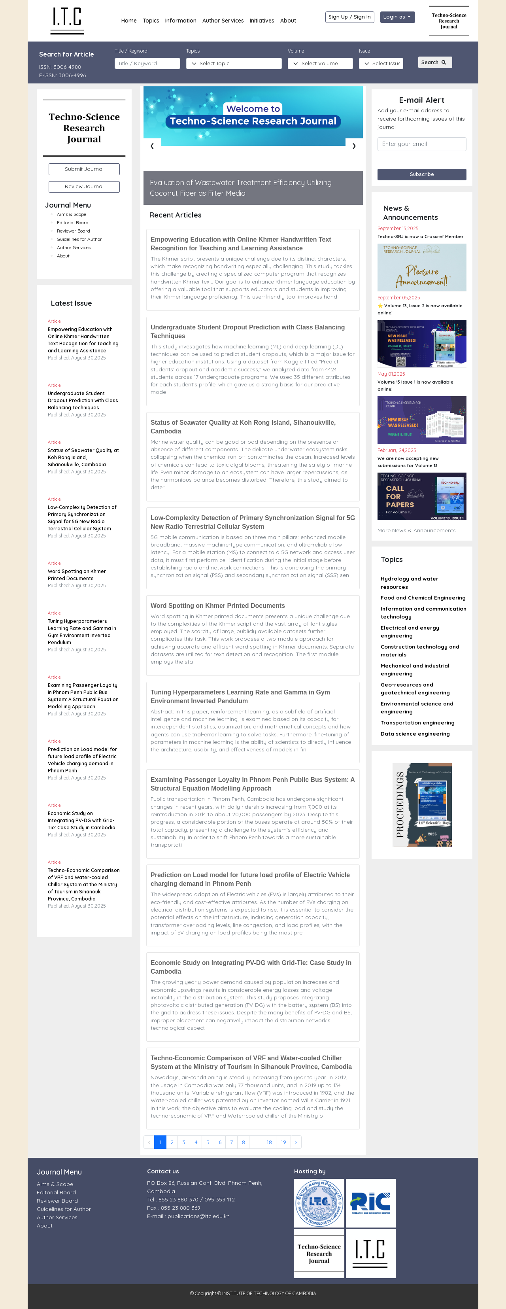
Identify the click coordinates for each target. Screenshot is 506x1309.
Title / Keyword (131, 51)
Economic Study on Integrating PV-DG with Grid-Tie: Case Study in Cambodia (81, 820)
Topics (151, 20)
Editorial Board (73, 222)
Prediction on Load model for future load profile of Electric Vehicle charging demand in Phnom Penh (250, 879)
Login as (395, 16)
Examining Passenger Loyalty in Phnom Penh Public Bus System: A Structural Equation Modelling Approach (253, 784)
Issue (364, 51)
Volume (296, 51)
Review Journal (84, 186)
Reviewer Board (73, 231)
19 (283, 1142)
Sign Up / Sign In (350, 16)
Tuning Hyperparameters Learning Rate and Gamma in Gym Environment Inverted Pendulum (240, 696)
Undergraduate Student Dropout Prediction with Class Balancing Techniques (83, 400)
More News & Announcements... (418, 530)
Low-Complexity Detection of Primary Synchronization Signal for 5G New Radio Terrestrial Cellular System (253, 522)
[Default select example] (381, 63)
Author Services (223, 20)
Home (129, 20)
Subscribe (422, 174)
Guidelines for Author (79, 239)
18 (269, 1142)
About (288, 20)
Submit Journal (84, 169)
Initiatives (262, 20)
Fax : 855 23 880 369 (173, 1207)
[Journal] (320, 63)
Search (435, 62)
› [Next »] (296, 1142)
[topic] (234, 63)
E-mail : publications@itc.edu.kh (188, 1216)
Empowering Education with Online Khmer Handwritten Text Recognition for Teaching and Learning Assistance (241, 244)
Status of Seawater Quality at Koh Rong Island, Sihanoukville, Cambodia (83, 457)
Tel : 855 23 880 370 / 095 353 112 (191, 1199)
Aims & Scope (71, 214)
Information (180, 20)
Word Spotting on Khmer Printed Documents (218, 605)
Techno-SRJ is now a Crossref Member (421, 236)
